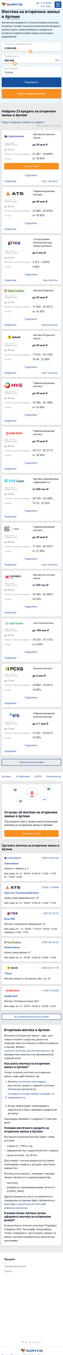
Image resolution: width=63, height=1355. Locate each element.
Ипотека (6, 776)
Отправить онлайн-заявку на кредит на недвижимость (31, 1095)
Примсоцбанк (12, 947)
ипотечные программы (32, 1081)
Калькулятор (53, 776)
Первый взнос (11, 56)
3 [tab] (30, 1342)
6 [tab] (40, 1342)
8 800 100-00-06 (50, 857)
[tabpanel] (29, 1266)
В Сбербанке (23, 776)
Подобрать (31, 82)
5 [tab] (36, 1342)
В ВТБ (38, 776)
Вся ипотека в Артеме (31, 762)
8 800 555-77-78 (50, 967)
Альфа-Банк (11, 996)
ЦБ (37, 3)
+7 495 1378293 (50, 990)
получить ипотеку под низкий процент (27, 1050)
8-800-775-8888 (50, 887)
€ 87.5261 (46, 6)
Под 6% (8, 1271)
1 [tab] (23, 1342)
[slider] (30, 51)
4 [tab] (33, 1342)
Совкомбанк (11, 863)
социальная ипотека (28, 1204)
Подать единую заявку (31, 93)
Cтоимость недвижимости (18, 43)
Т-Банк (8, 973)
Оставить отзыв (31, 833)
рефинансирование (16, 1207)
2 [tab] (26, 1342)
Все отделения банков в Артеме (31, 1016)
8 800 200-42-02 (50, 942)
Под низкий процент (15, 1266)
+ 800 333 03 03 (50, 913)
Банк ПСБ (9, 918)
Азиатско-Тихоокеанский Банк (21, 892)
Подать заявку (31, 166)
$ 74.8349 (46, 3)
